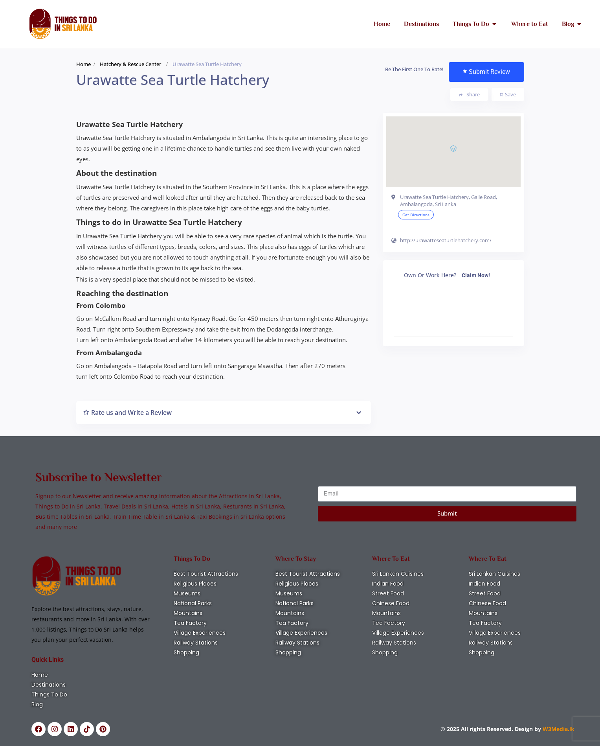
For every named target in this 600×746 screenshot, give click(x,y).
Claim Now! (476, 275)
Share (469, 94)
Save (508, 94)
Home (83, 64)
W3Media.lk (557, 729)
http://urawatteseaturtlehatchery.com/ (446, 240)
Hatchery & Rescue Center (130, 64)
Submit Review (486, 72)
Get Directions (415, 214)
